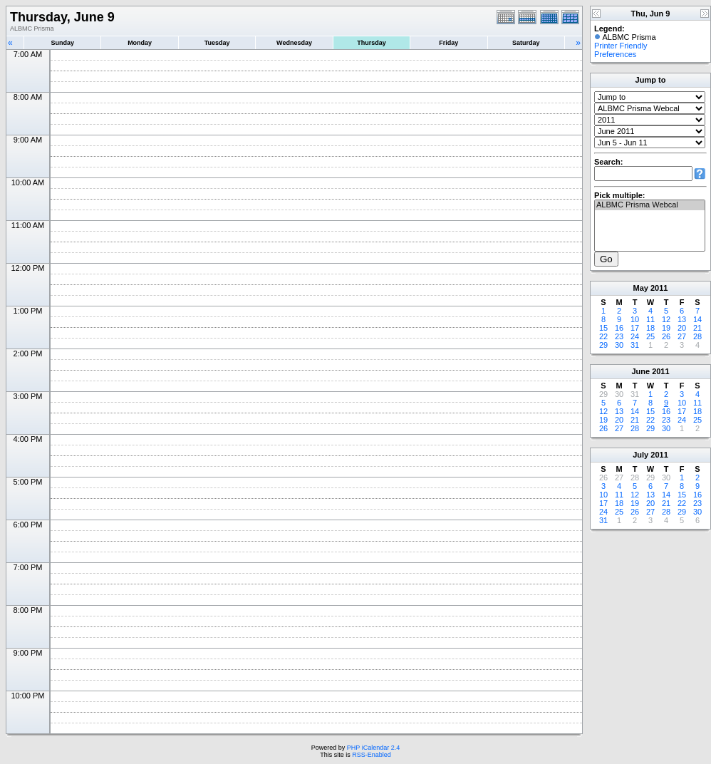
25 (650, 336)
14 (697, 319)
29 (603, 345)
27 (682, 336)
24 (634, 336)
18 (650, 328)
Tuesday (217, 42)
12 (666, 319)
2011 (659, 288)
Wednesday (294, 42)
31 (634, 345)
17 (634, 328)
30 (619, 345)
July (640, 454)
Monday (140, 42)
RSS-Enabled (371, 754)
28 (697, 336)
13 (682, 319)
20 (682, 328)
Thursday (371, 42)
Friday (448, 42)
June (640, 371)
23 (619, 336)
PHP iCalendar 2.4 (373, 747)
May (640, 288)
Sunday (62, 42)
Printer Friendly (621, 45)
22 (603, 336)
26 (666, 336)
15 (603, 328)
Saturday (526, 42)
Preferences (615, 54)
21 (697, 328)
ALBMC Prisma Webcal (650, 205)
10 (634, 319)
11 (650, 319)
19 (666, 328)
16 (619, 328)
